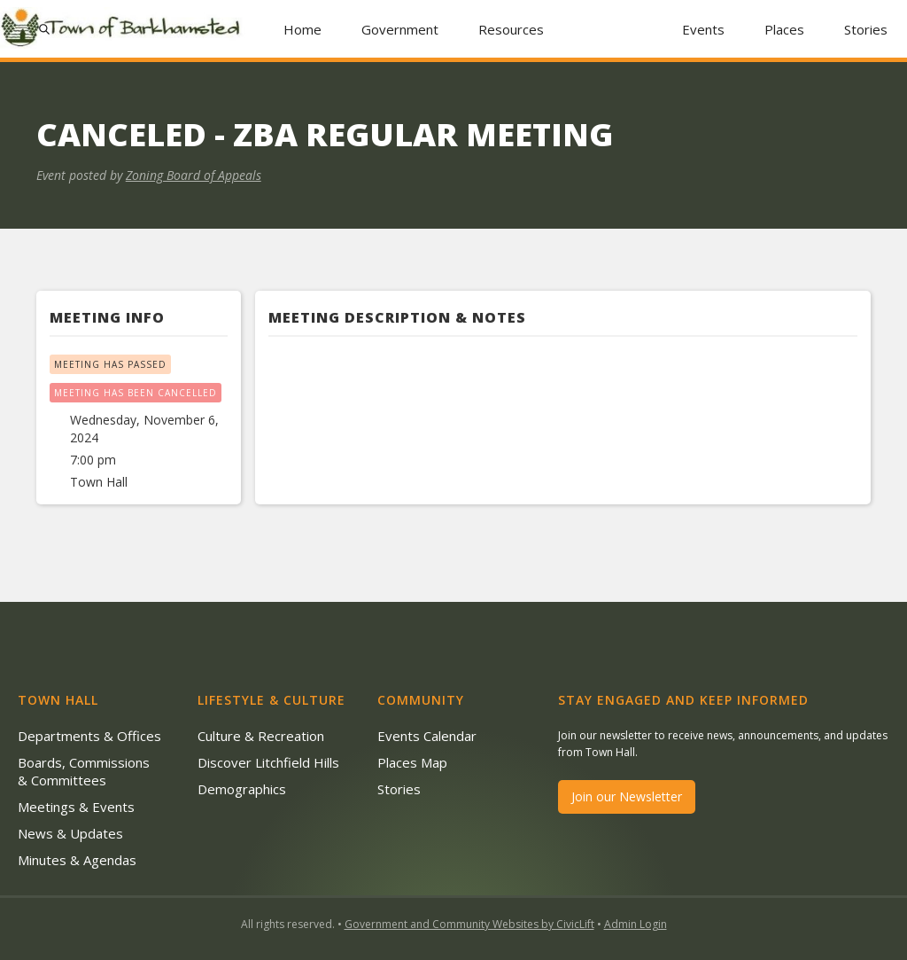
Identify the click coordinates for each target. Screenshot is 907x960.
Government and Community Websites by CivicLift (469, 924)
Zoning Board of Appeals (193, 175)
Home (302, 29)
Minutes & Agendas (77, 860)
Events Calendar (427, 736)
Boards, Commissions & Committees (84, 771)
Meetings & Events (76, 807)
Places (784, 29)
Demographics (242, 789)
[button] (400, 29)
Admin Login (635, 924)
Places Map (412, 762)
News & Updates (70, 833)
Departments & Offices (89, 736)
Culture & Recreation (261, 736)
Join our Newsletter (626, 796)
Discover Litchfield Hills (268, 762)
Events (703, 29)
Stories (866, 29)
